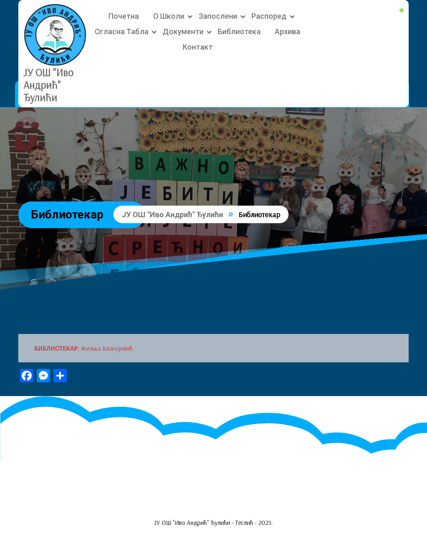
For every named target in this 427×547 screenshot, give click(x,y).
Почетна (123, 16)
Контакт (198, 47)
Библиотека (239, 31)
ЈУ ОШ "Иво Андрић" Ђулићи (48, 85)
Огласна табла (121, 31)
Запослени (217, 16)
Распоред (268, 16)
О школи (168, 16)
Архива (287, 31)
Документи (183, 31)
